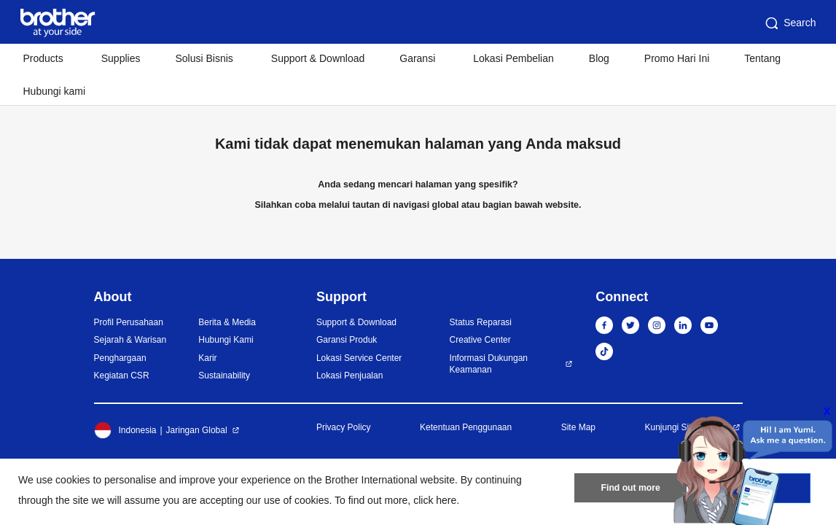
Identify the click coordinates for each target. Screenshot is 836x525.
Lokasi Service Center (359, 358)
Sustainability (224, 375)
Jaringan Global (196, 430)
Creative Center (480, 340)
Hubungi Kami (225, 340)
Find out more (630, 489)
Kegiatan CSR (121, 375)
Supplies (121, 58)
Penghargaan (120, 358)
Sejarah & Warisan (130, 340)
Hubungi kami (54, 91)
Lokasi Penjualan (349, 375)
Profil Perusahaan (128, 322)
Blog (599, 58)
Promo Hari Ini (676, 58)
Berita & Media (227, 322)
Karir (207, 358)
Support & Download (317, 58)
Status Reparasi (481, 322)
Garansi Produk (346, 340)
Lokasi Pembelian (513, 58)
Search (789, 23)
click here (434, 500)
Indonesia (125, 430)
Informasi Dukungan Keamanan (489, 364)
